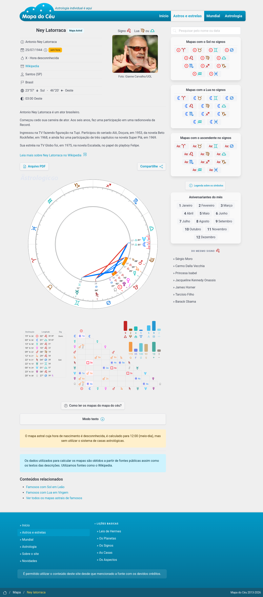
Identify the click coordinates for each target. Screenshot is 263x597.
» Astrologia (28, 547)
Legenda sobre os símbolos (206, 185)
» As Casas (104, 552)
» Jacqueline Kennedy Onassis (194, 280)
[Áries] (181, 50)
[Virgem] (205, 58)
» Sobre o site (29, 554)
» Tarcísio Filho (183, 294)
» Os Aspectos (107, 560)
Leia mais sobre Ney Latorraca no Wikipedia (53, 155)
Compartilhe (151, 166)
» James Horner (184, 287)
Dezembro (205, 237)
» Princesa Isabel (185, 273)
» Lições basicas (106, 523)
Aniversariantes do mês (205, 197)
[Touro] (198, 50)
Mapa (17, 592)
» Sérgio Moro (182, 259)
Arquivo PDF (34, 166)
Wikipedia (32, 66)
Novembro (217, 229)
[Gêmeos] (214, 50)
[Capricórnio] (221, 66)
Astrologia (233, 16)
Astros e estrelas (187, 16)
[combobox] (206, 31)
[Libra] (222, 58)
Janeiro (185, 205)
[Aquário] (197, 74)
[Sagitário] (205, 66)
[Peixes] (214, 74)
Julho (184, 221)
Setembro (224, 221)
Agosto (202, 221)
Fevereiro (206, 205)
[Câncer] (230, 50)
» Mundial (26, 539)
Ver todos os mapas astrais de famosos (54, 498)
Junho (222, 213)
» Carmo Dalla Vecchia (189, 266)
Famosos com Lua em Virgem (47, 492)
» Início (25, 525)
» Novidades (28, 561)
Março (227, 205)
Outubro (193, 229)
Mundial (213, 16)
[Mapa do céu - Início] (38, 12)
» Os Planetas (106, 538)
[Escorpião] (189, 66)
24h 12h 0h (149, 242)
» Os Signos (105, 545)
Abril (188, 213)
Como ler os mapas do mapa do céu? (92, 405)
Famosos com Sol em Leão (45, 487)
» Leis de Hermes (109, 531)
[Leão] (189, 58)
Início (164, 16)
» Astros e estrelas (33, 532)
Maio (205, 213)
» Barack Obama (184, 301)
